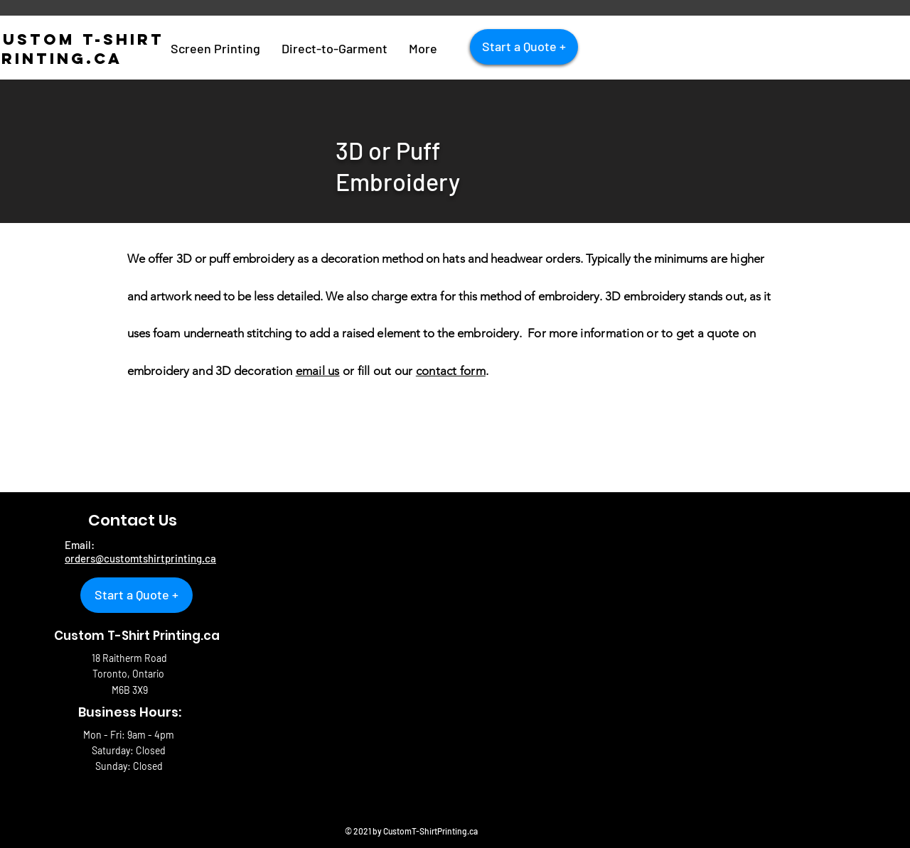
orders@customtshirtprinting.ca (140, 558)
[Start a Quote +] (524, 47)
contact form (451, 371)
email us (318, 371)
